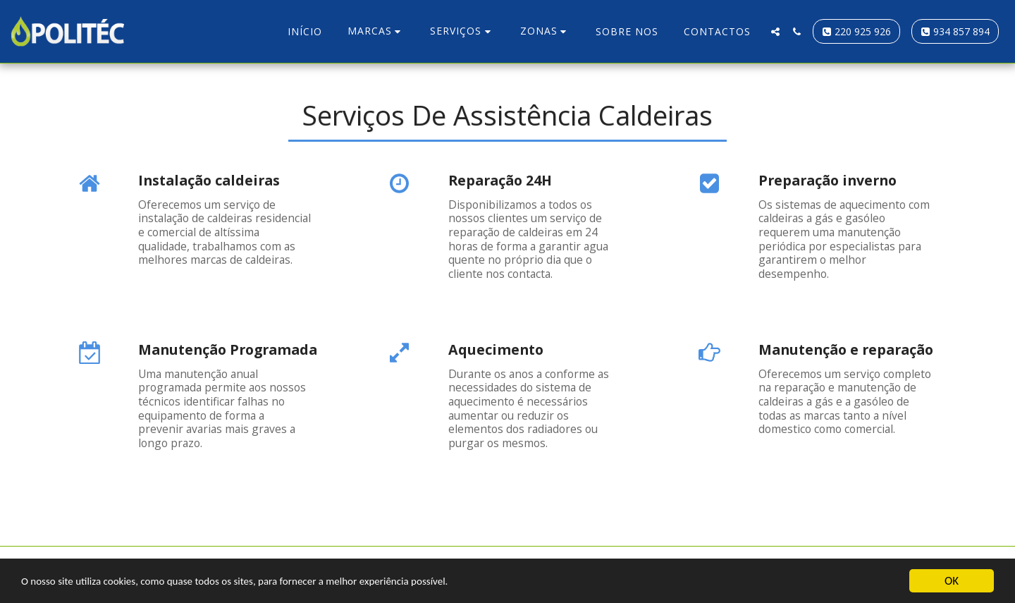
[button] (376, 31)
